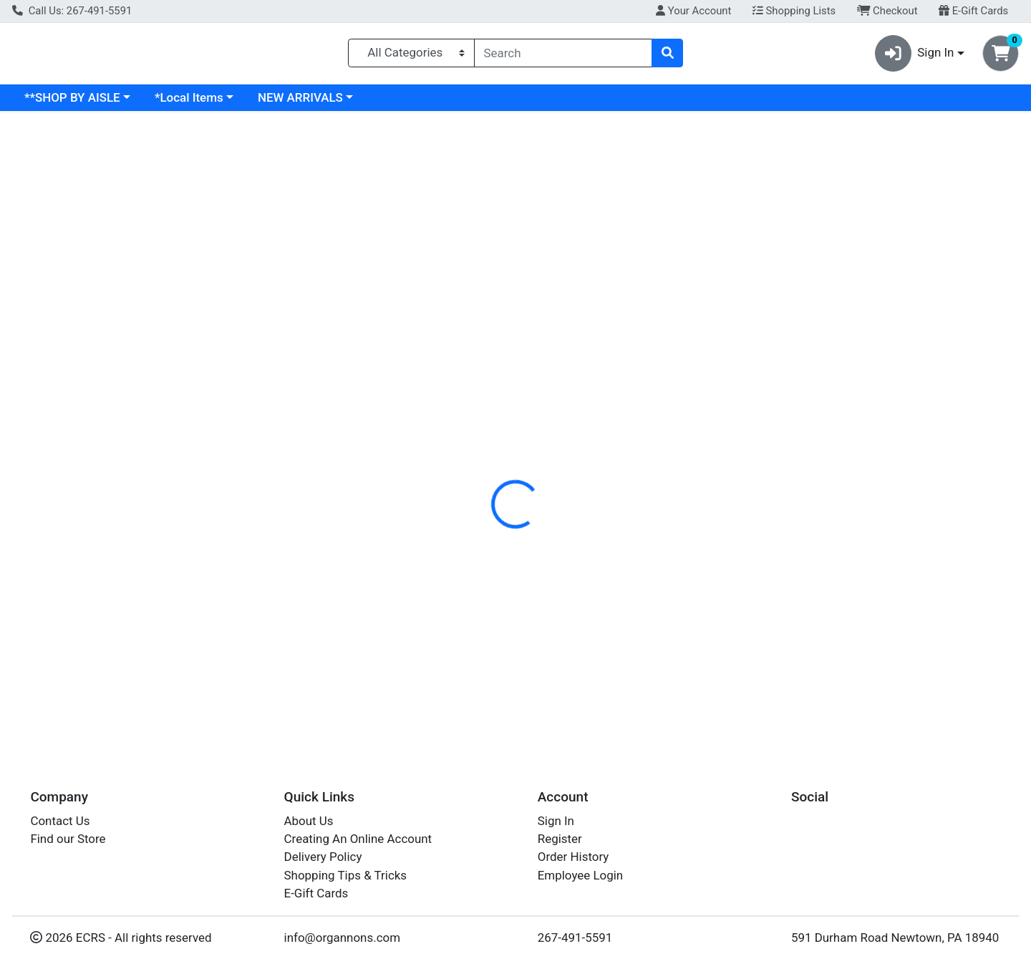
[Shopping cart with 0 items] (1000, 56)
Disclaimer (537, 311)
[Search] (563, 56)
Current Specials (69, 103)
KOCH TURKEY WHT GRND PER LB (540, 649)
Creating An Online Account (358, 839)
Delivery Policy (323, 857)
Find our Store (67, 839)
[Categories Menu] (411, 56)
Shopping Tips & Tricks (345, 875)
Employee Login (580, 875)
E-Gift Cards (973, 10)
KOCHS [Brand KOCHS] (600, 368)
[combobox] (563, 56)
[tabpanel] (730, 390)
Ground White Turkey (503, 692)
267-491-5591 (575, 937)
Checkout (887, 10)
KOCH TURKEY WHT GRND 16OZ (535, 607)
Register (560, 839)
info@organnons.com (342, 937)
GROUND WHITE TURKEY (514, 522)
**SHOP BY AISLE (196, 103)
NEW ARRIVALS (424, 103)
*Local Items (313, 103)
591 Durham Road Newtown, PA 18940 (895, 937)
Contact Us (59, 821)
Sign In (556, 821)
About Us (309, 821)
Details (469, 311)
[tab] (469, 311)
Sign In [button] (914, 56)
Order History (573, 857)
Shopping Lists (794, 10)
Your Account (693, 10)
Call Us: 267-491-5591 (72, 10)
